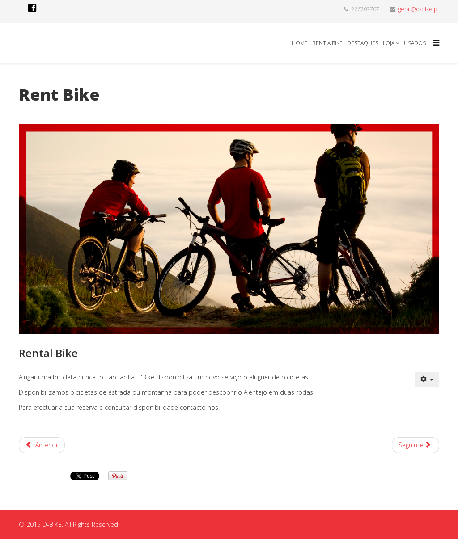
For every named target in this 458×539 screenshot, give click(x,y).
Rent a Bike (327, 43)
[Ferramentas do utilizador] (427, 379)
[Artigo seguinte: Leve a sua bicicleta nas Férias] (416, 445)
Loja (388, 43)
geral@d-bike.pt (418, 9)
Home (300, 43)
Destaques (362, 43)
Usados (415, 43)
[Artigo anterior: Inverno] (42, 445)
